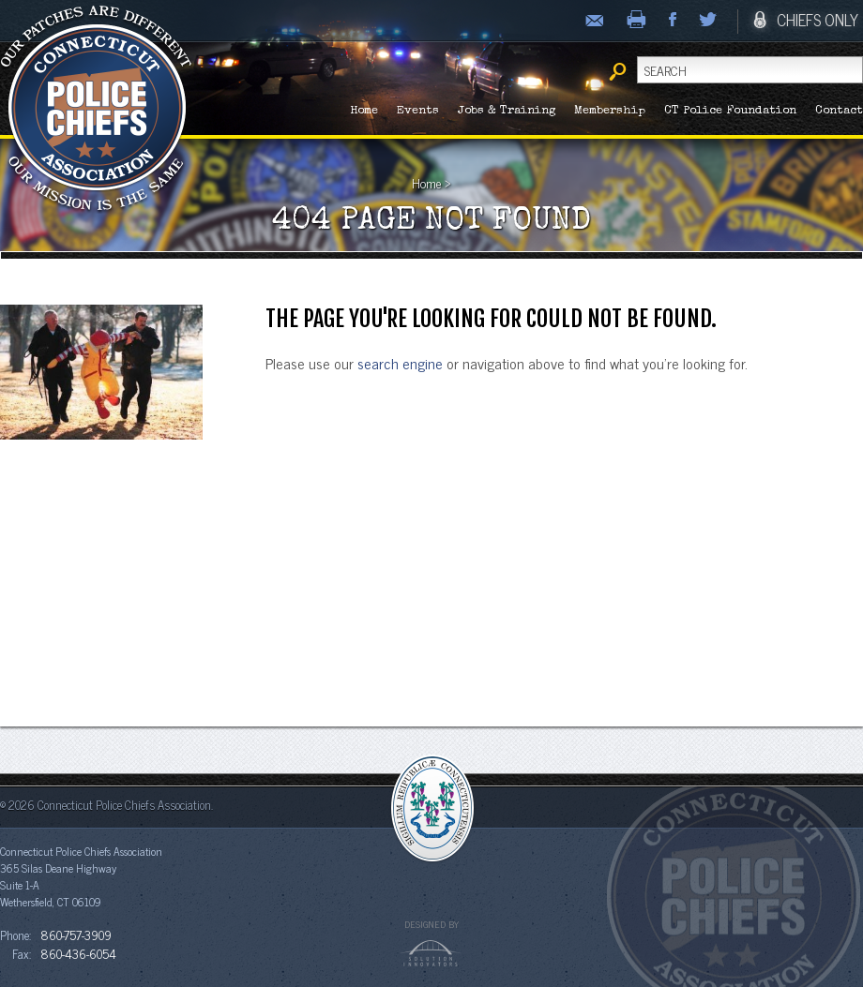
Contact (839, 111)
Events (418, 111)
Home (364, 111)
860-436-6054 (78, 953)
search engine (400, 363)
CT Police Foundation (730, 111)
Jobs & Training (506, 111)
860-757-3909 (76, 934)
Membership (609, 111)
